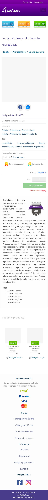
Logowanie (38, 2)
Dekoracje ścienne (24, 438)
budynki (19, 147)
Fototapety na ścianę (24, 418)
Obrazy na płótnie (24, 425)
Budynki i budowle (29, 134)
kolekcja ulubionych (26, 143)
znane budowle (8, 147)
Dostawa (24, 449)
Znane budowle (36, 51)
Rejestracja (27, 2)
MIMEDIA (31, 497)
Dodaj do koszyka (35, 185)
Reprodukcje (39, 147)
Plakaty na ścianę (24, 431)
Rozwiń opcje (19, 157)
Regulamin (24, 455)
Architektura (19, 51)
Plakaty (5, 51)
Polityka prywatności (24, 462)
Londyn (42, 143)
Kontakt (24, 468)
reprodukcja (7, 143)
